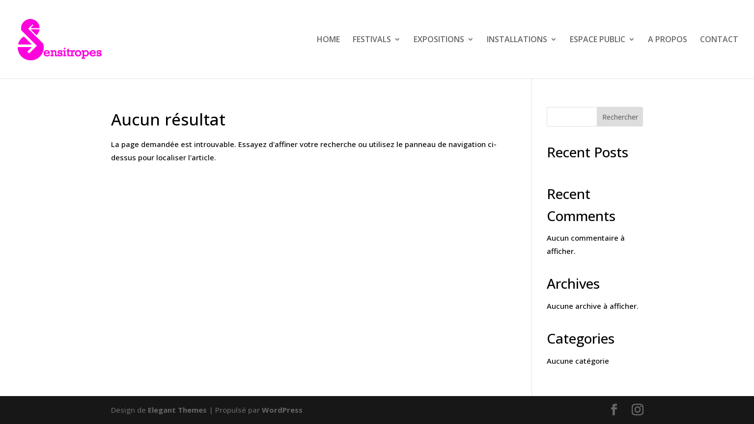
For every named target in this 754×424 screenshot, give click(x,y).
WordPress (282, 410)
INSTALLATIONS (517, 40)
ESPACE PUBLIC (597, 40)
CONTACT (719, 40)
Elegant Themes (177, 410)
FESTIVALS (372, 40)
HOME (328, 40)
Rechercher (620, 117)
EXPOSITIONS (439, 40)
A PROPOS (667, 40)
